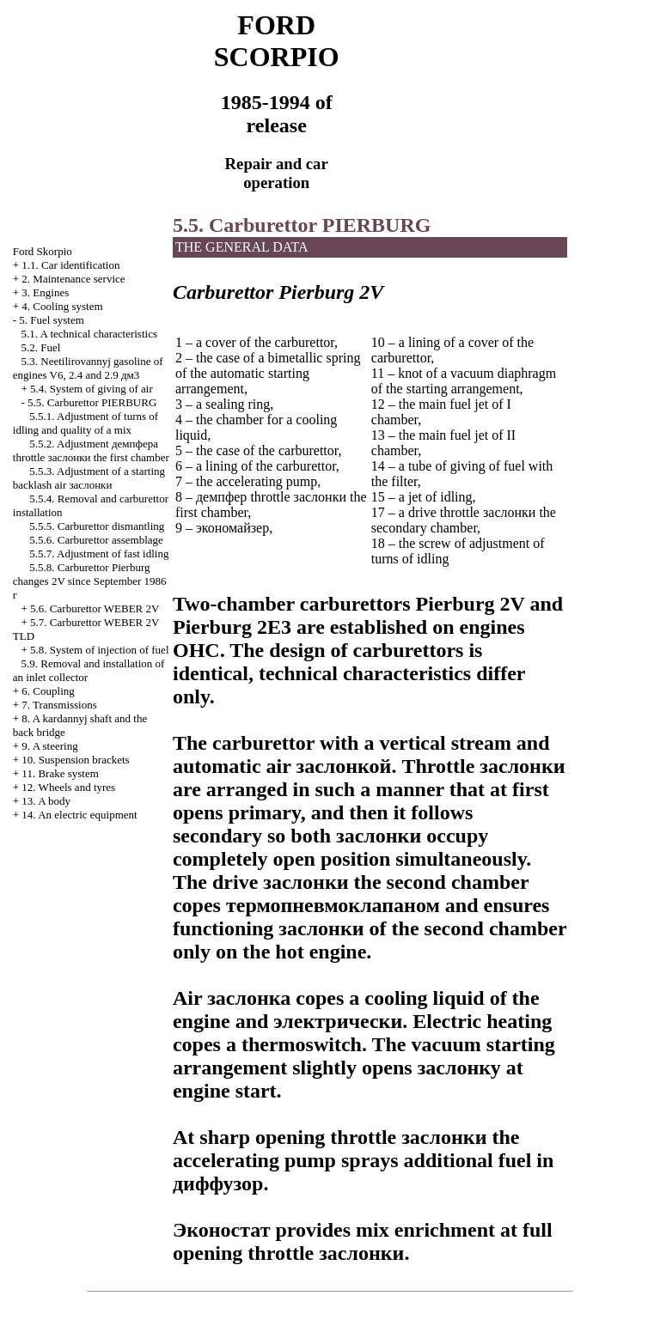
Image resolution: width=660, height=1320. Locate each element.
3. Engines (45, 292)
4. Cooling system (61, 306)
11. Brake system (59, 773)
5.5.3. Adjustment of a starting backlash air (89, 478)
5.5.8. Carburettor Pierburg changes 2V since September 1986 (90, 581)
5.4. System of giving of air (91, 388)
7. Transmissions (58, 704)
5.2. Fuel (41, 347)
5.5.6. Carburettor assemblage (96, 539)
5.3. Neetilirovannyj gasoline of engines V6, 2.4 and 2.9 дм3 (88, 368)
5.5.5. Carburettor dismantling (96, 526)
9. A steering (49, 745)
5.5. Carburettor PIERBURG (92, 402)
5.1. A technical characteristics (89, 333)
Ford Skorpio (42, 251)
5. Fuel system (51, 319)
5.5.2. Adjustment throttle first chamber (91, 450)
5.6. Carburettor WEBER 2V (94, 608)
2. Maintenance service (73, 278)
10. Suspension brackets (75, 759)
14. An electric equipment (79, 814)
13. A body (45, 800)
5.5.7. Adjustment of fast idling (98, 553)
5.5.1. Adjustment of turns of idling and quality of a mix (85, 423)
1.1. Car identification (70, 265)
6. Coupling (47, 690)
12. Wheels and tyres (68, 787)
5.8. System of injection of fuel (99, 649)
